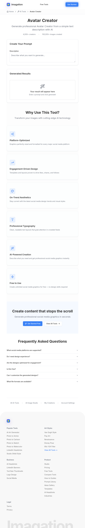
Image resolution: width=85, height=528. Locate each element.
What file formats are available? (42, 382)
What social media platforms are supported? (42, 350)
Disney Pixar (49, 443)
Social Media (12, 478)
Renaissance (49, 439)
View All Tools (53, 324)
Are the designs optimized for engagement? (42, 363)
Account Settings (68, 403)
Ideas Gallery (49, 485)
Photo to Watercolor (14, 447)
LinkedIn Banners (13, 468)
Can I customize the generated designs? (42, 375)
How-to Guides (50, 478)
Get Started (71, 4)
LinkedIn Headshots (14, 450)
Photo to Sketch (13, 443)
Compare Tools (50, 475)
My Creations (49, 403)
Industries (48, 496)
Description (14, 51)
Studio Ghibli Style (14, 454)
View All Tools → (50, 450)
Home (10, 12)
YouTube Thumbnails (15, 471)
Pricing (47, 468)
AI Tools (21, 12)
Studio (46, 464)
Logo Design (11, 475)
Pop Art (47, 436)
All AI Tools (14, 403)
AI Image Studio (32, 403)
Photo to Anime (13, 436)
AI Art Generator (13, 432)
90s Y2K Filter (49, 447)
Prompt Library (50, 482)
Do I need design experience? (42, 357)
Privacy (9, 510)
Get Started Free (32, 324)
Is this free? (42, 369)
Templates (48, 489)
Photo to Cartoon (13, 439)
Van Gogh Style (50, 432)
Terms (9, 506)
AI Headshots (12, 464)
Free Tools (44, 4)
